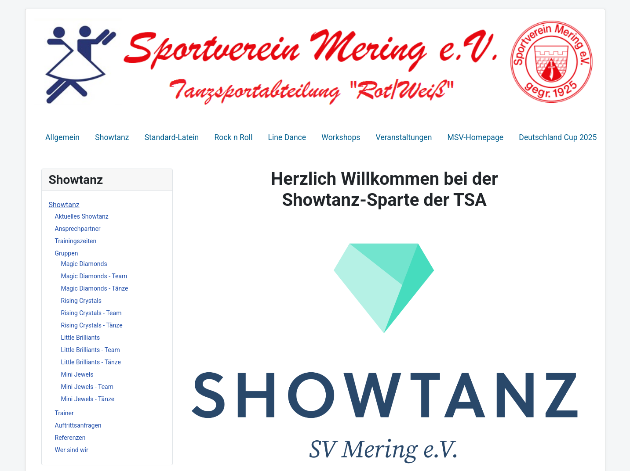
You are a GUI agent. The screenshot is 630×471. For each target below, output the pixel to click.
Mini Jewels (77, 374)
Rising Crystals (81, 300)
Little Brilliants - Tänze (91, 362)
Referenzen (70, 437)
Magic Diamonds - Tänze (94, 288)
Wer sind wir (71, 449)
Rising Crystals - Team (91, 312)
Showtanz (112, 137)
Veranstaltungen (404, 137)
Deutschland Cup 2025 (558, 137)
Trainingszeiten (76, 240)
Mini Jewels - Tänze (88, 399)
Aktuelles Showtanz (82, 216)
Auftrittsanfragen (78, 425)
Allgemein (62, 137)
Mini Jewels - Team (87, 386)
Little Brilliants (80, 337)
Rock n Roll (234, 137)
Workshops (340, 137)
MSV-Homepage (476, 137)
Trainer (64, 413)
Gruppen (66, 253)
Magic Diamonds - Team (94, 276)
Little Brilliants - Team (90, 349)
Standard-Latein (172, 137)
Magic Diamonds (84, 263)
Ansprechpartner (78, 228)
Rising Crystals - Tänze (92, 325)
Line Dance (287, 137)
